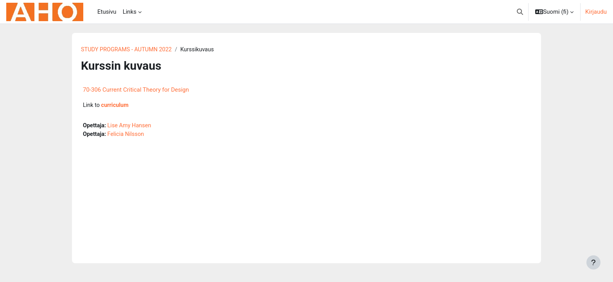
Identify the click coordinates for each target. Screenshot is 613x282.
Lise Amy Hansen (131, 126)
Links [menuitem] (129, 11)
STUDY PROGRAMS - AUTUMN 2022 (128, 49)
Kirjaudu (596, 11)
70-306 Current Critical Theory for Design (136, 90)
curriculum (116, 105)
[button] (520, 12)
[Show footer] (593, 262)
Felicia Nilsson (127, 135)
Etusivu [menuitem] (107, 11)
